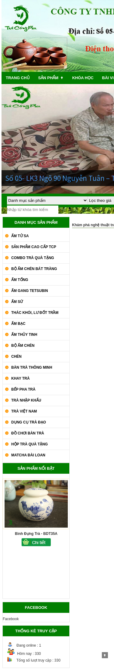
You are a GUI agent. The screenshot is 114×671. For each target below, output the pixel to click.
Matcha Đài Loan (28, 455)
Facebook (11, 619)
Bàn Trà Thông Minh (31, 367)
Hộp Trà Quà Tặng (29, 444)
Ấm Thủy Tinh (24, 334)
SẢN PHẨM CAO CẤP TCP (33, 247)
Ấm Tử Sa (20, 236)
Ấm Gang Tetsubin (29, 291)
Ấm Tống (19, 280)
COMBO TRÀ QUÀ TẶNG (32, 258)
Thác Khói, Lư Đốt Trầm (34, 313)
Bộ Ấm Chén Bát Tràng (34, 269)
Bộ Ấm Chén (22, 345)
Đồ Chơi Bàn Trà (27, 433)
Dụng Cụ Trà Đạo (28, 422)
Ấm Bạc (18, 323)
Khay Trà (20, 378)
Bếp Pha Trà (23, 389)
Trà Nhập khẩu (26, 400)
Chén (16, 356)
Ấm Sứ (17, 302)
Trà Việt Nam (24, 411)
